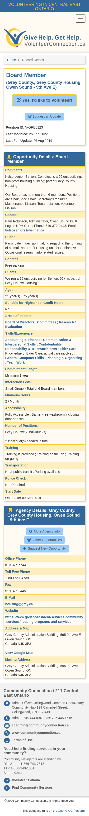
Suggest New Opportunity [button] (44, 548)
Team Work (16, 362)
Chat (18, 773)
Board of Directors (19, 322)
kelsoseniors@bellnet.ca (24, 230)
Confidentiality (50, 344)
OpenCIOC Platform (71, 810)
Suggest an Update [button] (44, 116)
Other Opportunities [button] (44, 540)
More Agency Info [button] (44, 531)
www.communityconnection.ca (36, 732)
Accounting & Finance (22, 340)
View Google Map (19, 653)
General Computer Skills (24, 358)
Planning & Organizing (64, 358)
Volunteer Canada (26, 780)
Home (11, 60)
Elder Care (68, 349)
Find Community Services (32, 787)
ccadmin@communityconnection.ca (40, 725)
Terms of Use (22, 740)
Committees (46, 322)
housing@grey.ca (19, 604)
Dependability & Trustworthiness (31, 349)
